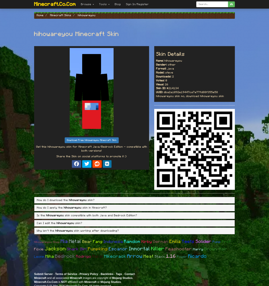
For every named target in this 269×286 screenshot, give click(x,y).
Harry (198, 249)
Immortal (139, 248)
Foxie (39, 249)
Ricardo (197, 256)
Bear (87, 242)
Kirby (147, 242)
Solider (204, 241)
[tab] (134, 200)
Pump (217, 242)
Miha (49, 256)
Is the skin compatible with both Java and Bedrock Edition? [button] (87, 215)
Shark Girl (77, 249)
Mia (64, 241)
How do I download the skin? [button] (66, 200)
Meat (149, 256)
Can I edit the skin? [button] (59, 223)
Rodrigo (83, 257)
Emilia (175, 241)
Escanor (118, 249)
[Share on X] (86, 164)
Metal (75, 241)
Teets (188, 241)
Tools (104, 4)
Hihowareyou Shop (47, 242)
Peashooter (179, 249)
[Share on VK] (107, 164)
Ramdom (132, 241)
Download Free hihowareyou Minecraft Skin (91, 140)
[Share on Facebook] (76, 164)
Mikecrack (115, 256)
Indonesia (113, 242)
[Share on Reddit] (97, 164)
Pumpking (98, 249)
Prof (226, 242)
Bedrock (65, 256)
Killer (158, 248)
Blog (118, 4)
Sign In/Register (137, 4)
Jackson (55, 248)
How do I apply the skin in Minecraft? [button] (72, 207)
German (160, 242)
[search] (231, 4)
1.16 (171, 256)
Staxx (160, 256)
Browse (87, 4)
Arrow (135, 256)
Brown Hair (215, 249)
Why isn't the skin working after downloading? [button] (78, 230)
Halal (97, 256)
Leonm (39, 256)
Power (182, 256)
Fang (98, 242)
